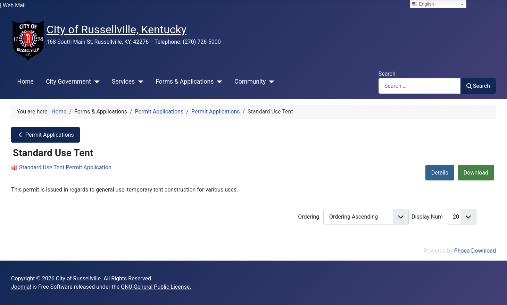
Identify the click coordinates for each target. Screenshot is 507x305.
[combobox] (420, 86)
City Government (68, 81)
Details (439, 172)
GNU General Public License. (156, 286)
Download (476, 172)
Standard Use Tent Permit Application (65, 167)
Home (25, 81)
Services (123, 81)
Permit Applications (45, 135)
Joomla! (21, 286)
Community (250, 81)
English (423, 4)
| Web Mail (13, 5)
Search (387, 73)
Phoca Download (475, 250)
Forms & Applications (185, 81)
